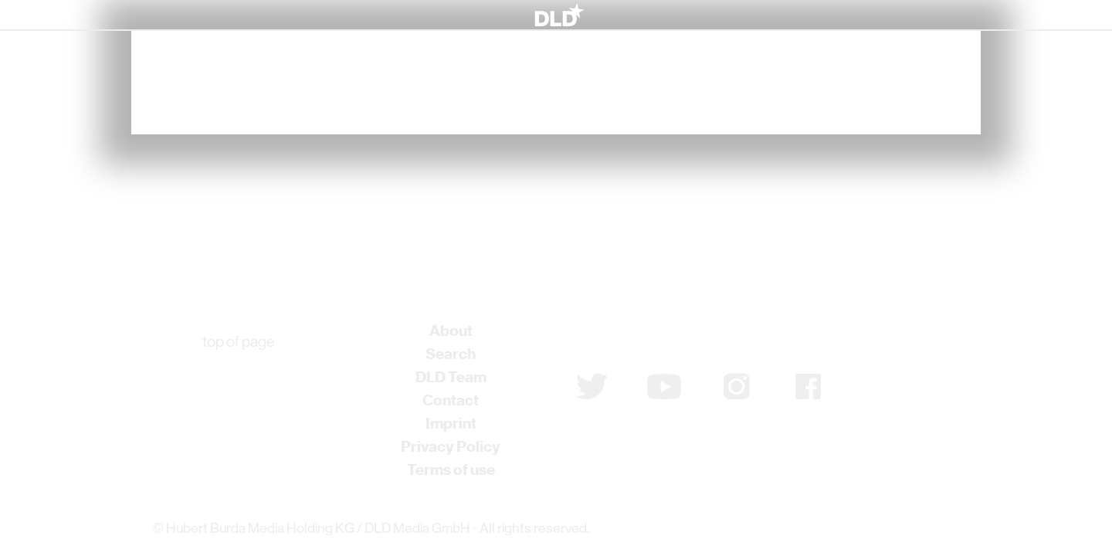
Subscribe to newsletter (658, 336)
